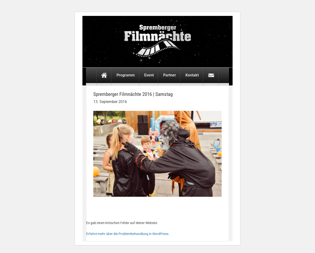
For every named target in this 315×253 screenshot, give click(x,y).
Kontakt (192, 75)
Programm (126, 75)
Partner (169, 75)
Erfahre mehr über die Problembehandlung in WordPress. (127, 234)
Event (149, 75)
